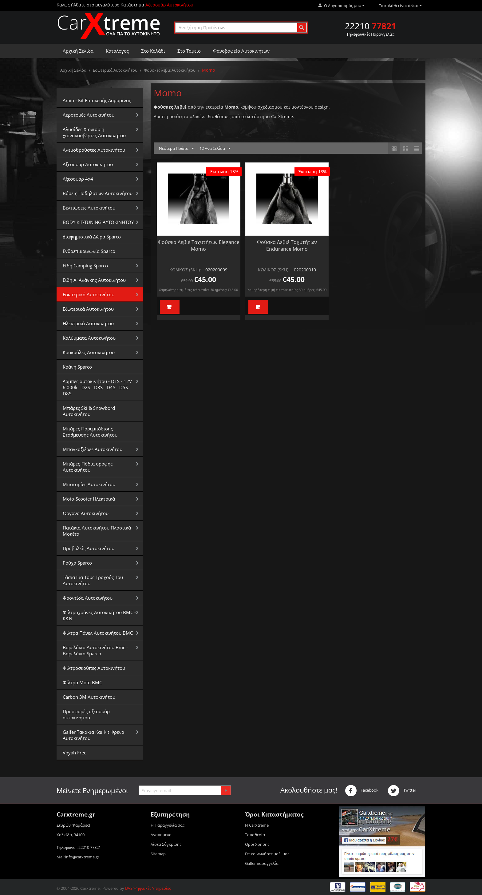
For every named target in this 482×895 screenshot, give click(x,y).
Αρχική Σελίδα (78, 51)
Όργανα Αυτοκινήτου (86, 513)
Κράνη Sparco (77, 367)
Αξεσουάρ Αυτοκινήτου (88, 164)
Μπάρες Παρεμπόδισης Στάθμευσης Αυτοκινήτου (90, 432)
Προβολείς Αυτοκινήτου (88, 548)
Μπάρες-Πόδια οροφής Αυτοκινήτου (88, 467)
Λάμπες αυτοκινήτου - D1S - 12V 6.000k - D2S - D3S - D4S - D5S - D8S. (97, 387)
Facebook (361, 791)
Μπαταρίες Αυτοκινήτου (89, 484)
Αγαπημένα (161, 834)
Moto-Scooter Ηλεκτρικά (89, 499)
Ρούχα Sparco (77, 563)
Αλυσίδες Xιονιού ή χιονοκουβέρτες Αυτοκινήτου (94, 132)
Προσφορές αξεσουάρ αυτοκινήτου (86, 714)
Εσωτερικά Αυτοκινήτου (115, 70)
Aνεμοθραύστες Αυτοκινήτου (94, 150)
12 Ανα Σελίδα (215, 149)
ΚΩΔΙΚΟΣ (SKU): (185, 270)
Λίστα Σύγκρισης (166, 844)
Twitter (402, 791)
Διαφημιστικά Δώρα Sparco (92, 237)
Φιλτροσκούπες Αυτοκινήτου (94, 668)
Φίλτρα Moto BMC (82, 682)
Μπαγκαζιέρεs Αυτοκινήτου (92, 449)
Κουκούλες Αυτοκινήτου (89, 352)
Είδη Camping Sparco (85, 265)
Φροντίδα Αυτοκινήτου (88, 598)
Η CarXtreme (257, 825)
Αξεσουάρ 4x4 (78, 179)
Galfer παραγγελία (262, 863)
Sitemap (158, 854)
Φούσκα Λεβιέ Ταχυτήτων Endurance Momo (287, 245)
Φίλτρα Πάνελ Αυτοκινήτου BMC (98, 633)
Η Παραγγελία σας (167, 825)
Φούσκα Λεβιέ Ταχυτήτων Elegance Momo (198, 245)
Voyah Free (74, 752)
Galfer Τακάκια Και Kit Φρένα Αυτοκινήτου (93, 735)
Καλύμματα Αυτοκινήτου (89, 338)
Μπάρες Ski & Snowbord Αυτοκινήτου (89, 411)
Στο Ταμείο (189, 51)
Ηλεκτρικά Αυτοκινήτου (88, 323)
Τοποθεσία (255, 834)
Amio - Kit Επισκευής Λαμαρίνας (97, 100)
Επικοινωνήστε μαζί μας (267, 854)
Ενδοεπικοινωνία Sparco (89, 251)
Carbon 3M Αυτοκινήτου (89, 697)
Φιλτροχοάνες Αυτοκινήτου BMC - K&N (99, 615)
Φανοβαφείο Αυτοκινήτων (241, 51)
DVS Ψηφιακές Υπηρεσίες (148, 888)
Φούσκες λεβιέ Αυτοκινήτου (170, 70)
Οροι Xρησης (257, 844)
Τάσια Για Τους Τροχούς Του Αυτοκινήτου (93, 580)
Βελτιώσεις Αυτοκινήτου (89, 208)
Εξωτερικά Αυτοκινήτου (88, 309)
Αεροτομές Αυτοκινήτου (88, 115)
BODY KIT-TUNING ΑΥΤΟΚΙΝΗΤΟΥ (98, 222)
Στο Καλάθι (153, 51)
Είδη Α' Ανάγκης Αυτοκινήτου (94, 280)
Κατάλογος (117, 51)
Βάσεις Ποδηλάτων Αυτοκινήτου (97, 193)
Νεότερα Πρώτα (176, 149)
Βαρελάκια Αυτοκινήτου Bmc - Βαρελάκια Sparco (95, 650)
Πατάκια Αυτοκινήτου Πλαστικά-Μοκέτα (97, 531)
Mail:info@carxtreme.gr (78, 857)
